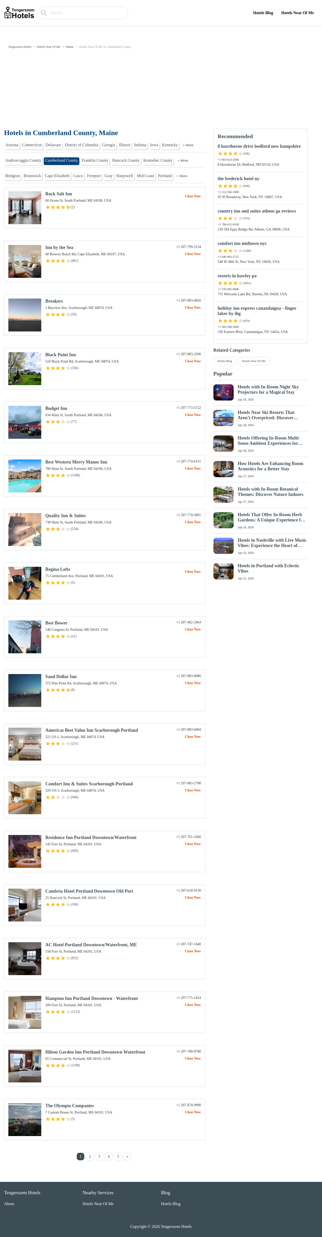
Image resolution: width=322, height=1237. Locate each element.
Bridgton (12, 176)
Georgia (108, 145)
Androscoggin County (23, 160)
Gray (109, 176)
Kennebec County (157, 160)
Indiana (140, 145)
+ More (188, 145)
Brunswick (32, 176)
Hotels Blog (263, 13)
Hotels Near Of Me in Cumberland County (105, 47)
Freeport (94, 176)
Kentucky (170, 145)
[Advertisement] (161, 90)
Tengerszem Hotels (19, 47)
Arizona (11, 145)
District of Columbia (81, 145)
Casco (78, 176)
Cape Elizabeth (57, 176)
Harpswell (124, 176)
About (9, 1204)
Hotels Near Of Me (297, 13)
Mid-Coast (145, 176)
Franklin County (95, 160)
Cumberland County (61, 160)
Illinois (124, 145)
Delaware (53, 145)
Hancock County (125, 160)
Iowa (154, 145)
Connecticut (32, 145)
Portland (165, 176)
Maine (70, 47)
